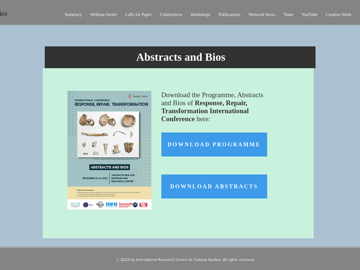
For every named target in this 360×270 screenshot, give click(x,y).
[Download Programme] (214, 145)
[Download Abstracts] (214, 186)
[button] (103, 15)
